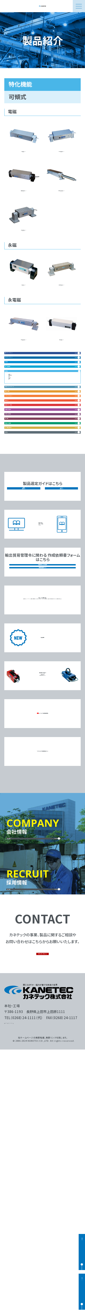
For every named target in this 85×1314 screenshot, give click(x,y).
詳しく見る (22, 1083)
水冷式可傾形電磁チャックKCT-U (61, 142)
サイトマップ (12, 1285)
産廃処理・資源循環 (24, 639)
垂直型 (17, 482)
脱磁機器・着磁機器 (24, 611)
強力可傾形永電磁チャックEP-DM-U (23, 376)
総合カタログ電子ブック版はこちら (45, 764)
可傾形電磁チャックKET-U (23, 140)
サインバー (19, 499)
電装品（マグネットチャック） (31, 526)
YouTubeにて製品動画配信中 (42, 962)
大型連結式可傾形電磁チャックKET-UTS (61, 194)
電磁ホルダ (17, 569)
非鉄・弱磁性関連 (22, 457)
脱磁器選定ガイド (24, 728)
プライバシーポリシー (34, 1285)
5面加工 (18, 505)
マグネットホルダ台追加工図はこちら (42, 1000)
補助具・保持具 (20, 540)
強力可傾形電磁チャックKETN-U (23, 244)
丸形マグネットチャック (27, 429)
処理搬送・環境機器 (24, 597)
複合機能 (15, 443)
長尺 (15, 511)
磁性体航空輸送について (42, 813)
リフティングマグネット (27, 554)
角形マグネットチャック (27, 415)
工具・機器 (16, 625)
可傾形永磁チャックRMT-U (23, 306)
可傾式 (17, 494)
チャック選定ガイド (61, 728)
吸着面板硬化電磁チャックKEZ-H (23, 194)
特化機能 (15, 471)
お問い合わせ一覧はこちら (43, 1208)
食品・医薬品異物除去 (26, 653)
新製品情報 (42, 886)
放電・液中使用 (23, 488)
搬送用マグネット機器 (26, 583)
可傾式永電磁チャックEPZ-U (61, 373)
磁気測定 (15, 667)
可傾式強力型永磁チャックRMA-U (61, 308)
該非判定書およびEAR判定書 (42, 803)
